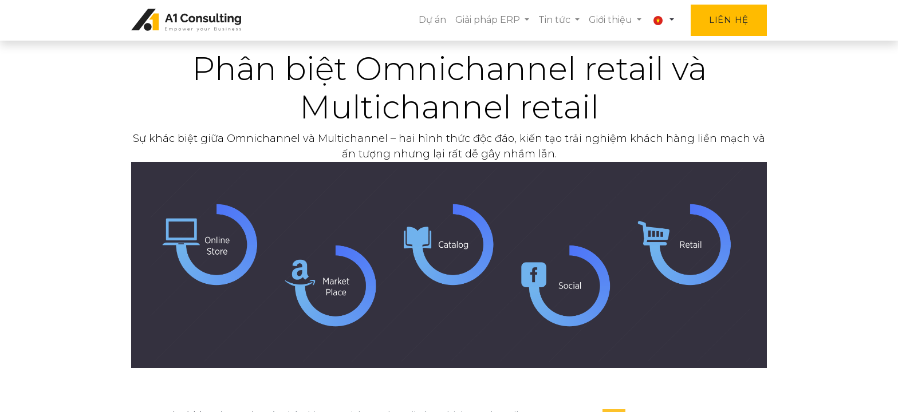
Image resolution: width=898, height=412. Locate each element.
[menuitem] (432, 20)
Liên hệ (729, 19)
